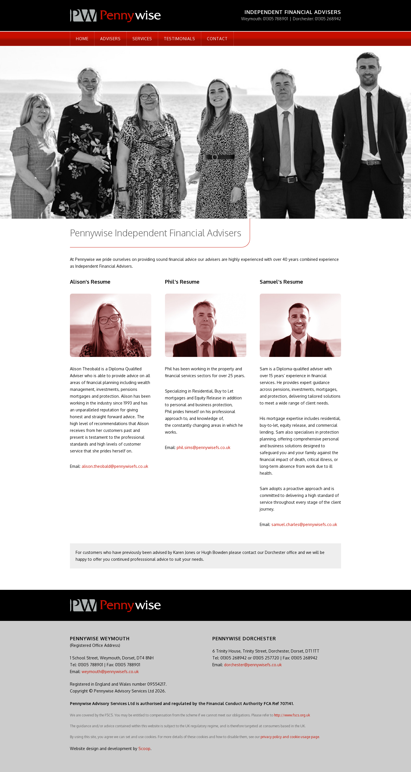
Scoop (144, 748)
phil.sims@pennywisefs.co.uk (203, 447)
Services (142, 38)
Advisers (110, 38)
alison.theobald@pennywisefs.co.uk (115, 466)
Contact (217, 38)
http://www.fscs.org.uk (292, 715)
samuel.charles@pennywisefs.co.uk (304, 524)
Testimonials (179, 38)
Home (82, 38)
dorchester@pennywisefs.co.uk (253, 664)
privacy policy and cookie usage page (290, 737)
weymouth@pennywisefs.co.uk (110, 671)
